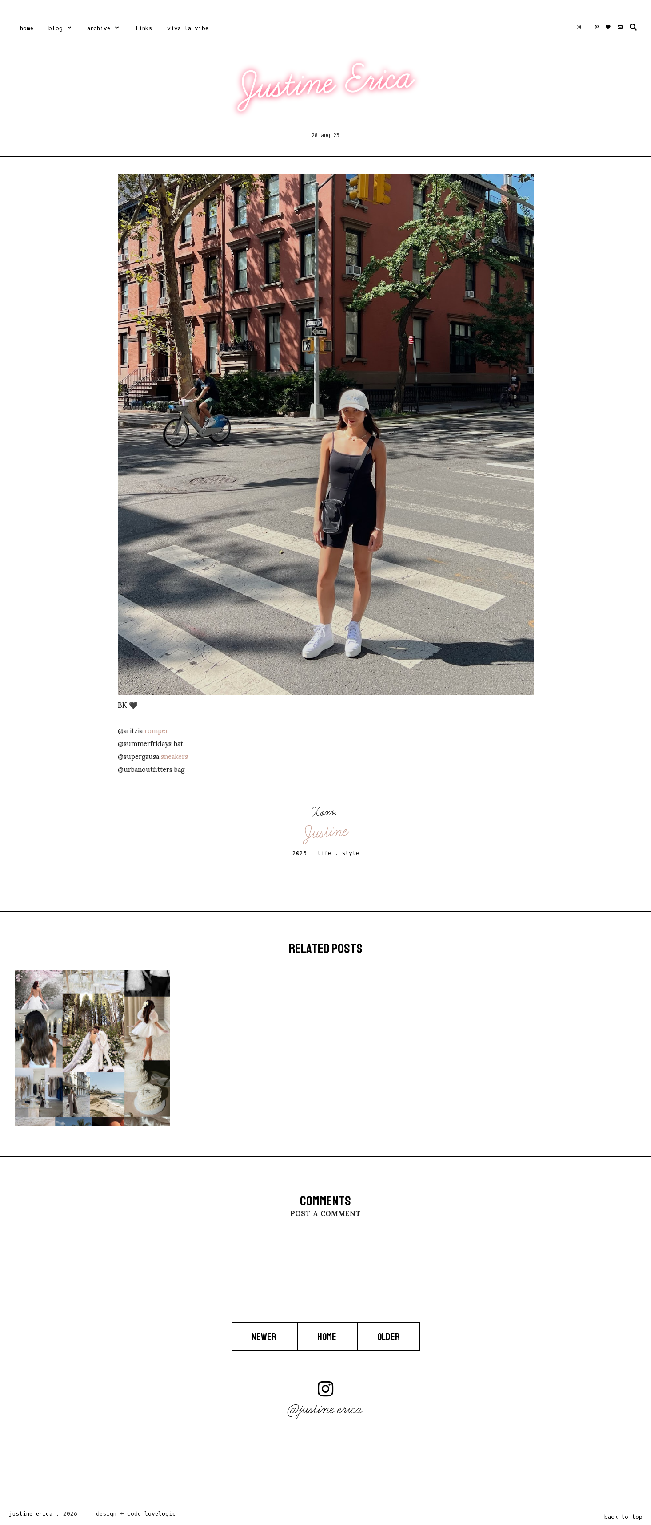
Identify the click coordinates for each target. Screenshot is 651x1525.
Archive (98, 28)
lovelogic (160, 1513)
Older (388, 1337)
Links (143, 28)
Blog (55, 28)
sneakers (174, 755)
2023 (299, 853)
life (324, 853)
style (350, 853)
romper (156, 729)
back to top (623, 1517)
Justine (326, 832)
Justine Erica (326, 82)
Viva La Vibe (187, 28)
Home (26, 28)
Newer (265, 1337)
